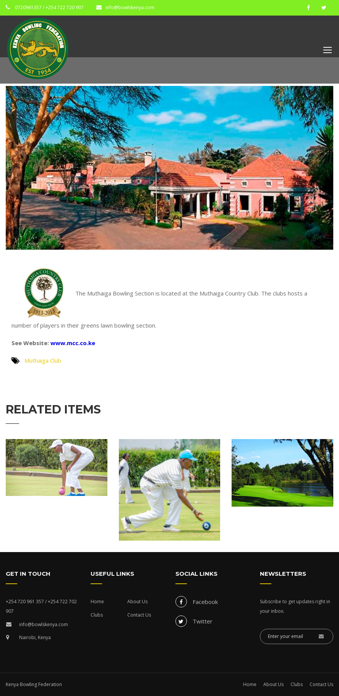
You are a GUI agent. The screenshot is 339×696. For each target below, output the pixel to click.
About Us (137, 601)
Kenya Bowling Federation (34, 684)
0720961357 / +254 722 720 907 (49, 7)
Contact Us (139, 615)
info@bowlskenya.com (129, 7)
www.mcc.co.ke (72, 343)
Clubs (97, 615)
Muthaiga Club (42, 360)
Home (97, 601)
